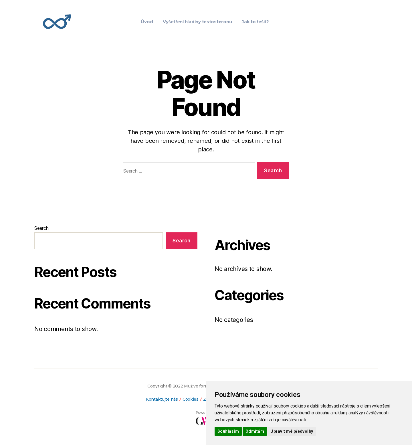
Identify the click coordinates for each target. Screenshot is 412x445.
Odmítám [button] (254, 431)
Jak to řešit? (255, 21)
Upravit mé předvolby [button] (291, 431)
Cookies (191, 399)
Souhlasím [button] (228, 431)
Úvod (147, 21)
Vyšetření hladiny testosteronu (197, 21)
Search (41, 228)
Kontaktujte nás (162, 399)
